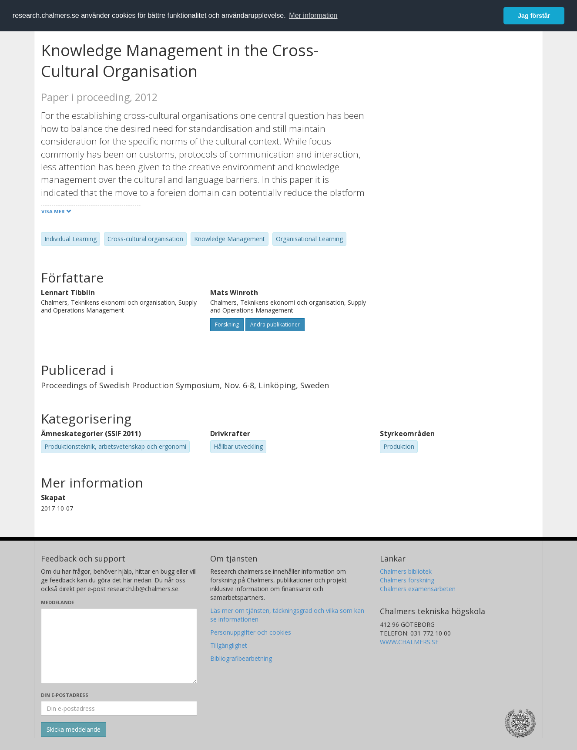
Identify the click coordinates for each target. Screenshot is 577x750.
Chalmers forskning (407, 580)
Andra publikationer (275, 324)
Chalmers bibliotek (406, 571)
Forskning (227, 324)
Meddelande (57, 602)
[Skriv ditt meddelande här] (119, 646)
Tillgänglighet (228, 645)
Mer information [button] (313, 15)
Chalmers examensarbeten (418, 589)
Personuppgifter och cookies (250, 632)
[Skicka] (73, 729)
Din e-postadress (64, 695)
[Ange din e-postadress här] (119, 708)
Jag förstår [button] (534, 15)
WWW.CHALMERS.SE (409, 642)
